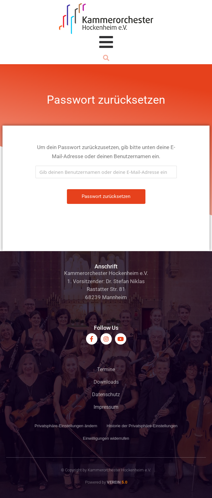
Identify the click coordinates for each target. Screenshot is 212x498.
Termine (106, 369)
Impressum (106, 407)
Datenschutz (106, 394)
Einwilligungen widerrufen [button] (106, 438)
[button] (106, 58)
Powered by (106, 482)
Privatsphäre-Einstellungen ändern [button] (66, 425)
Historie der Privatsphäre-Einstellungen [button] (142, 425)
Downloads (106, 382)
